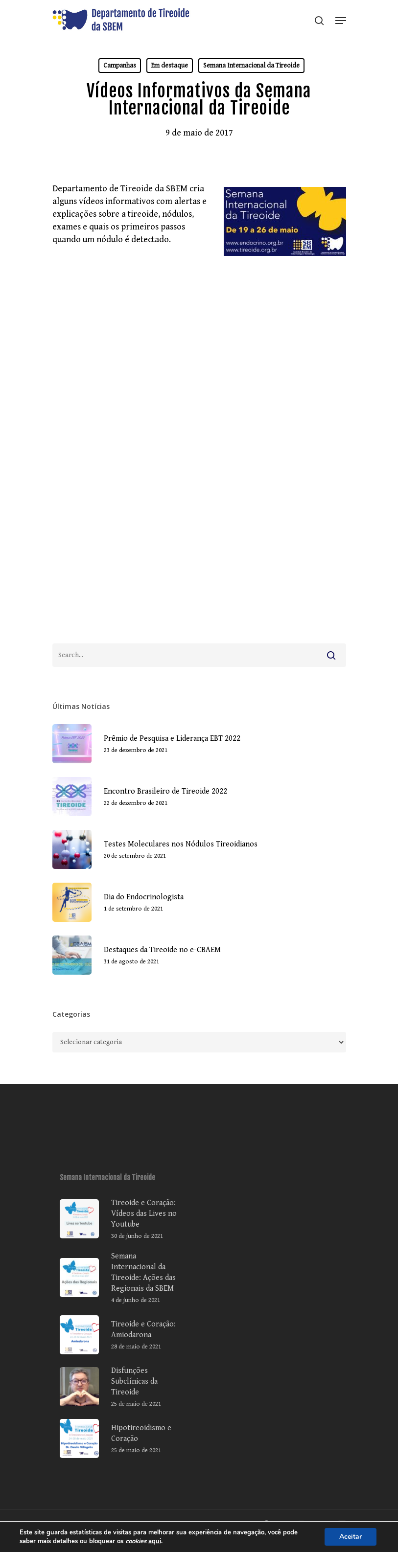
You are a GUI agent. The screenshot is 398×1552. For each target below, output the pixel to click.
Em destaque (169, 65)
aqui (154, 1541)
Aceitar (350, 1536)
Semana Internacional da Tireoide (251, 65)
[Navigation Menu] (340, 20)
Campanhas (119, 65)
